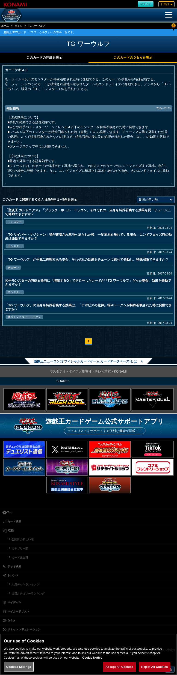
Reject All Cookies (154, 667)
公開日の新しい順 (23, 539)
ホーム (5, 25)
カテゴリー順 (20, 548)
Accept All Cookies (119, 667)
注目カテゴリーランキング (28, 593)
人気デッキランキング (25, 584)
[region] (88, 654)
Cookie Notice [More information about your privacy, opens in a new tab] (92, 657)
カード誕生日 (20, 557)
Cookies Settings (18, 667)
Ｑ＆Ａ (18, 25)
